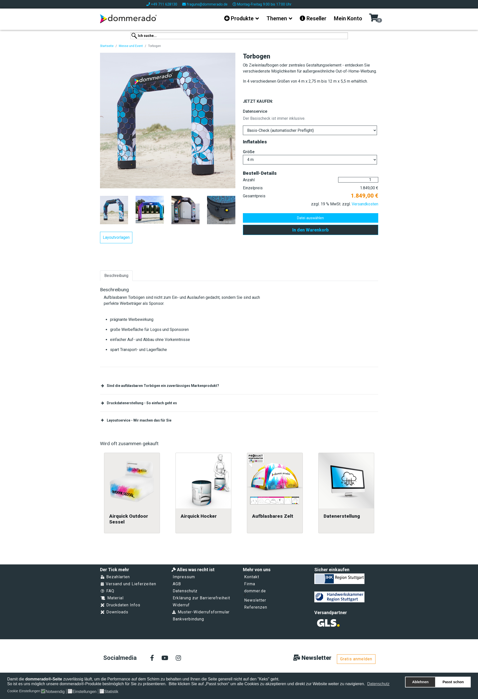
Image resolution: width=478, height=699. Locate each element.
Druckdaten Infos (120, 605)
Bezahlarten (115, 576)
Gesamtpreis (254, 196)
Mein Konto (348, 18)
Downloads (114, 612)
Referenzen (255, 607)
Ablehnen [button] (420, 682)
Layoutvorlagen (116, 237)
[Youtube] (164, 658)
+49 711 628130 (164, 4)
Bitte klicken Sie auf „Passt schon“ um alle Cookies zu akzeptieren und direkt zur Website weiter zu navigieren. (267, 684)
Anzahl (249, 180)
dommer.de (255, 592)
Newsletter (255, 600)
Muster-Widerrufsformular (201, 612)
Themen (276, 18)
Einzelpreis (253, 188)
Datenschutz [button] (378, 684)
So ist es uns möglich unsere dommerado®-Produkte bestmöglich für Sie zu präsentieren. (87, 684)
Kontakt (251, 576)
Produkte (239, 18)
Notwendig (55, 692)
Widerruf (181, 605)
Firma (249, 583)
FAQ (107, 591)
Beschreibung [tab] (116, 275)
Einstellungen (84, 692)
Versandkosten (365, 204)
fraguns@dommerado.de (207, 4)
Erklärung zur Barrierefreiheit (201, 598)
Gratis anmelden (356, 659)
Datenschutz (185, 591)
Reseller (313, 18)
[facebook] (152, 658)
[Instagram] (178, 658)
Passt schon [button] (453, 682)
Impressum (184, 576)
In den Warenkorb (310, 229)
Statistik (111, 692)
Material (112, 598)
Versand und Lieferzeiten (128, 583)
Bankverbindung (188, 619)
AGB (177, 583)
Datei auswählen (310, 218)
